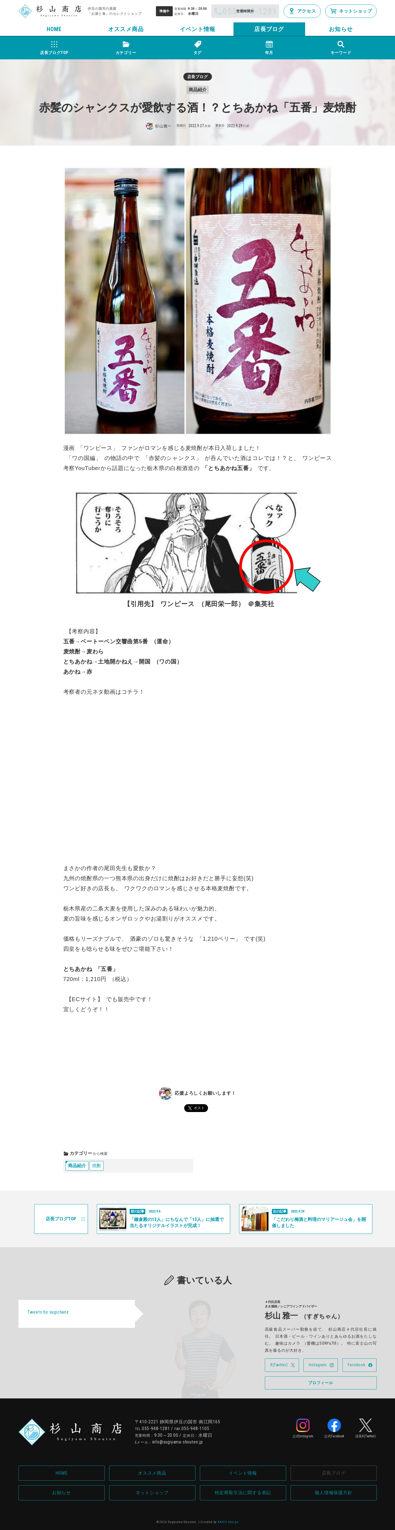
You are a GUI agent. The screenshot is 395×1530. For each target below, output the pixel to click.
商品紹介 (77, 1165)
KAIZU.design (228, 1522)
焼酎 (96, 1165)
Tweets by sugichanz (48, 1312)
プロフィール (320, 1382)
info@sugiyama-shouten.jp (177, 1442)
